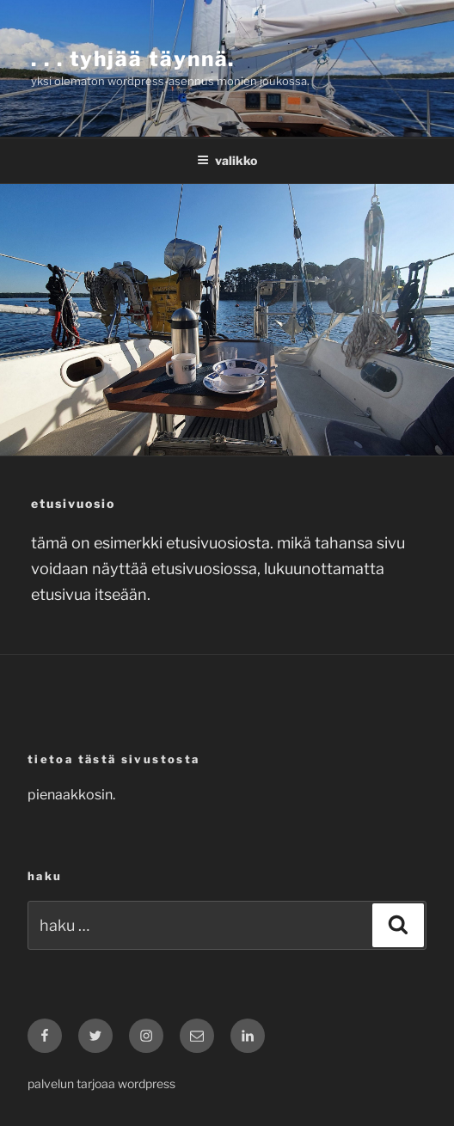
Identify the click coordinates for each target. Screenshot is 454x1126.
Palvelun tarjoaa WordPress (101, 1083)
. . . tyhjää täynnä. (133, 58)
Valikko (227, 160)
